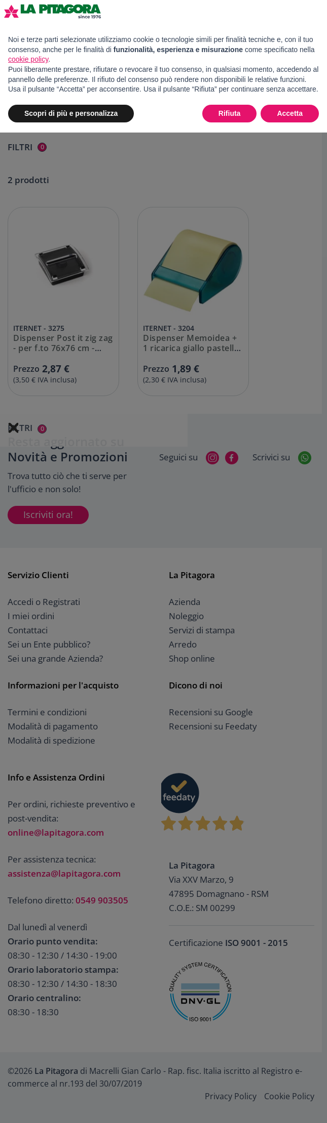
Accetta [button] (290, 113)
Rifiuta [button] (230, 113)
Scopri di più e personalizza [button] (71, 113)
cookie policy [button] (28, 59)
